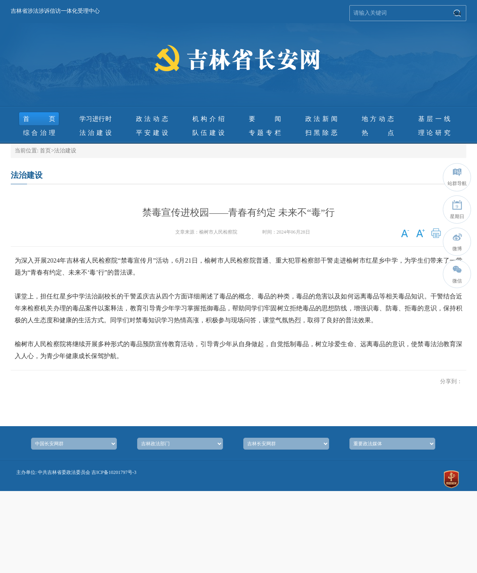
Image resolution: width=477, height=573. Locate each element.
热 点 (378, 132)
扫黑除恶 (321, 132)
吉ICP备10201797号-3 (113, 472)
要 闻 (265, 118)
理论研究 (434, 132)
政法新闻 (321, 118)
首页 (39, 118)
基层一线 (434, 118)
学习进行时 (96, 118)
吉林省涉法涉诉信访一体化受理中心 (55, 11)
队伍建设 (208, 132)
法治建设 (96, 132)
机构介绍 (208, 118)
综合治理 (39, 132)
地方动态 (378, 118)
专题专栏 (265, 132)
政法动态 (152, 118)
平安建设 (152, 132)
